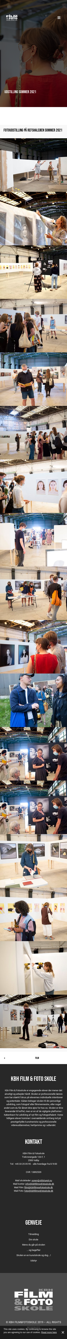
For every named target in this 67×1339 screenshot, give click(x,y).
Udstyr (33, 1260)
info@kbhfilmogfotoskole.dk (39, 1183)
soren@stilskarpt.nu (42, 1180)
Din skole (33, 1239)
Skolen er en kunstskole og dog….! (33, 1255)
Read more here (49, 1332)
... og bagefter (33, 1250)
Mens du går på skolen (33, 1244)
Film (37, 1057)
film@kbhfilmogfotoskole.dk (38, 1187)
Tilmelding (33, 1234)
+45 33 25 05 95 (23, 1163)
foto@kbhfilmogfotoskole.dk (38, 1190)
